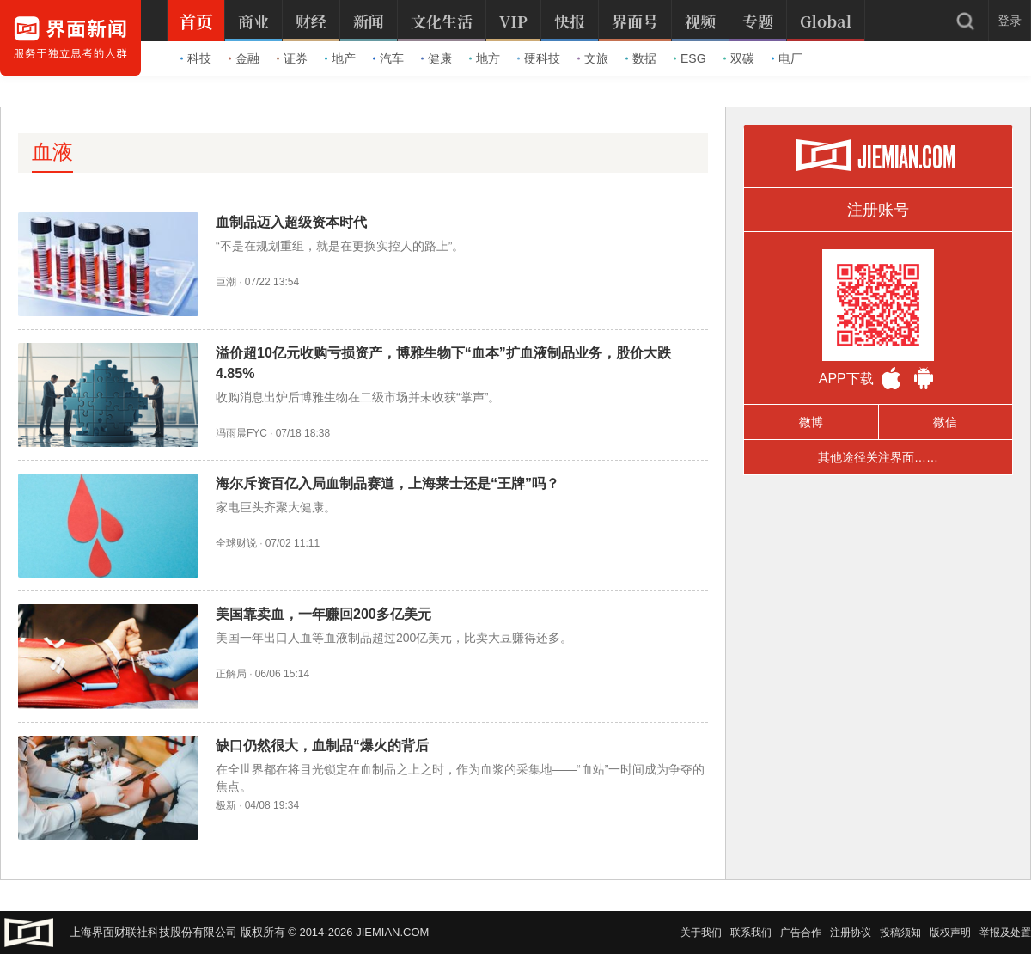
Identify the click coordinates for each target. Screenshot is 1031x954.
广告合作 (800, 932)
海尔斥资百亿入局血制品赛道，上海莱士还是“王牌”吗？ (387, 483)
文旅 (592, 58)
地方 (484, 58)
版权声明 (950, 932)
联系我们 (751, 932)
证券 (292, 58)
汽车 (388, 58)
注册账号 (878, 209)
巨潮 (226, 282)
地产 (340, 58)
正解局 (231, 674)
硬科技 (538, 58)
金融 (244, 58)
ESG (690, 58)
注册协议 (850, 932)
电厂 (787, 58)
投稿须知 (900, 932)
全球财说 (236, 543)
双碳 (738, 58)
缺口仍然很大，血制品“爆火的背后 (322, 745)
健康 (436, 58)
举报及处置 (1005, 932)
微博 (811, 422)
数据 (640, 58)
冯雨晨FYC (241, 433)
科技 (195, 58)
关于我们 (701, 932)
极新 (226, 805)
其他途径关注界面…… (878, 457)
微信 (945, 422)
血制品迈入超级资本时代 (291, 222)
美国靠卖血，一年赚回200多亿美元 (323, 614)
